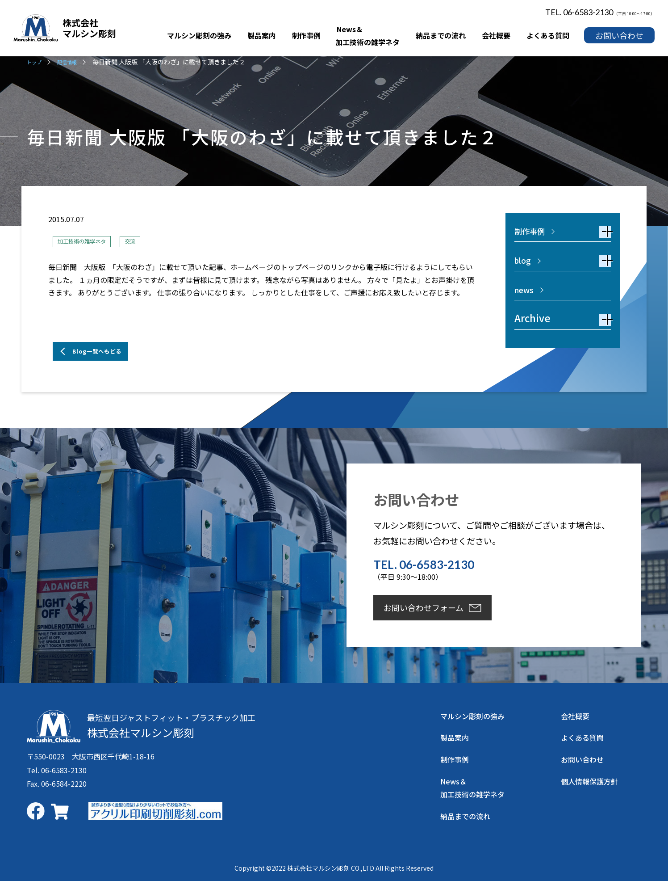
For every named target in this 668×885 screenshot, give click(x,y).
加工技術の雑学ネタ (90, 241)
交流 (148, 241)
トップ (36, 61)
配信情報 (73, 61)
